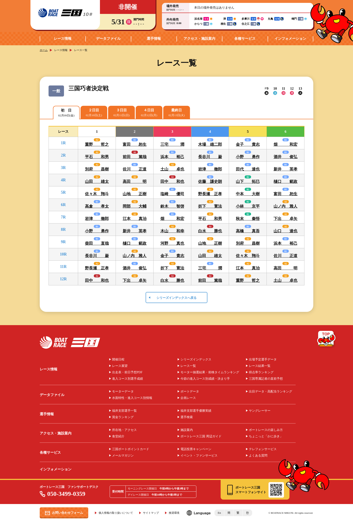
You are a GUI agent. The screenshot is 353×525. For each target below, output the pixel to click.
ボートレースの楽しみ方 (266, 430)
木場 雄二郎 (210, 144)
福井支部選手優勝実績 (195, 410)
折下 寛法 (210, 206)
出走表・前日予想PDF (127, 372)
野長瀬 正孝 (210, 194)
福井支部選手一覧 (124, 410)
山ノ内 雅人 (285, 206)
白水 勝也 (210, 231)
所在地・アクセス (124, 430)
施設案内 (186, 430)
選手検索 (186, 417)
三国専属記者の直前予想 (266, 378)
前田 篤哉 (134, 157)
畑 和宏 (285, 144)
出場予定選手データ (263, 359)
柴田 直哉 (97, 243)
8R (63, 229)
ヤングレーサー (259, 410)
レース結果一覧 (259, 366)
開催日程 (118, 359)
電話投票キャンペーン (195, 449)
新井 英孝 (285, 169)
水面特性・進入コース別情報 (132, 398)
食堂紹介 (118, 436)
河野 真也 (172, 243)
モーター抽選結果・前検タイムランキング (209, 372)
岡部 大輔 (134, 206)
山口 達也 (285, 231)
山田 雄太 (97, 181)
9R (63, 242)
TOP (326, 339)
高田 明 (134, 181)
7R (63, 217)
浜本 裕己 (172, 157)
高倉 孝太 (97, 206)
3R (63, 167)
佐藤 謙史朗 (210, 181)
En (219, 512)
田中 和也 (172, 181)
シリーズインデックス (195, 359)
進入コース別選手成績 (127, 378)
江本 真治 (134, 218)
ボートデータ (189, 391)
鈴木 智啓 (172, 206)
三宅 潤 (172, 144)
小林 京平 (248, 206)
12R (63, 279)
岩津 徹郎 (210, 169)
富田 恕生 (134, 144)
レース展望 (120, 366)
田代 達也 (248, 169)
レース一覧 (188, 366)
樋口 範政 (285, 181)
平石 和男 (97, 157)
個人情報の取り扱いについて (116, 512)
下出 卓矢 (285, 218)
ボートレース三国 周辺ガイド (201, 436)
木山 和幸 (172, 231)
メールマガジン (123, 455)
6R (63, 205)
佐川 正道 (134, 169)
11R (63, 266)
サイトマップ (151, 512)
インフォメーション (290, 38)
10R (63, 254)
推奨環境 (174, 512)
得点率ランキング (261, 372)
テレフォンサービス (263, 449)
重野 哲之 (97, 144)
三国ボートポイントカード (130, 449)
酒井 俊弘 (285, 157)
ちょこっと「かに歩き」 (266, 436)
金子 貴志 (248, 144)
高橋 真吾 (248, 231)
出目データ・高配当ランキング (270, 391)
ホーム (44, 50)
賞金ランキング (123, 417)
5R (63, 192)
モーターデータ (123, 391)
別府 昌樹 (97, 169)
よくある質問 (258, 455)
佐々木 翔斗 (97, 194)
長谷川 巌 (210, 157)
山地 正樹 (134, 194)
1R (63, 143)
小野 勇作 (248, 157)
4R (63, 180)
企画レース (188, 398)
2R (63, 155)
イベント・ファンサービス (199, 455)
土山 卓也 (172, 169)
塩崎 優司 (172, 194)
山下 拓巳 (248, 181)
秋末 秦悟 (248, 218)
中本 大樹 (248, 194)
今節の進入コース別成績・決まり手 (205, 378)
